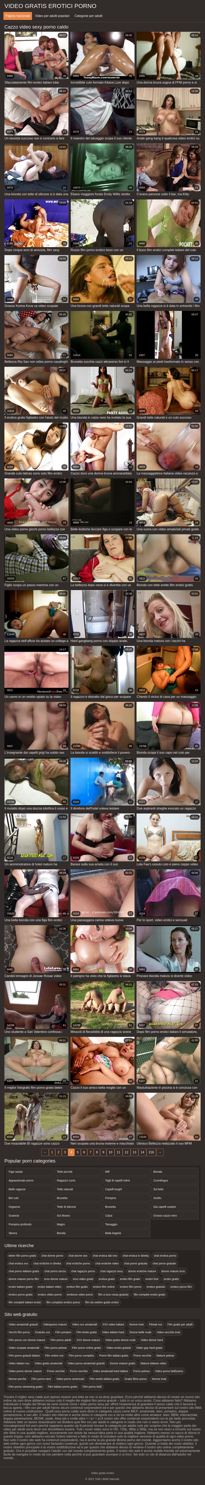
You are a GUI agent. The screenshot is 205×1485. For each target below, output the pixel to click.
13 (134, 1152)
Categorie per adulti (88, 16)
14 (142, 1152)
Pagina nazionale (17, 16)
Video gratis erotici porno (50, 6)
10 (110, 1152)
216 (151, 1152)
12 (126, 1152)
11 (118, 1152)
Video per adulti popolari (52, 16)
